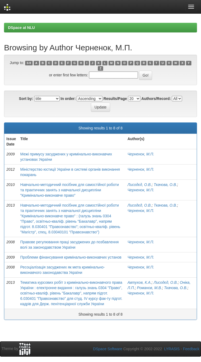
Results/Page (115, 98)
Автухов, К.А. (139, 282)
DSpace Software (107, 349)
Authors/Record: (156, 98)
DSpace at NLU (21, 27)
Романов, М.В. (149, 288)
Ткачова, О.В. (165, 184)
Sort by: (26, 98)
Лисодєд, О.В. (139, 184)
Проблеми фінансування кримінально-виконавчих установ (70, 257)
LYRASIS (172, 349)
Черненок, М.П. (140, 154)
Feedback (191, 349)
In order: (68, 98)
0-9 (29, 63)
